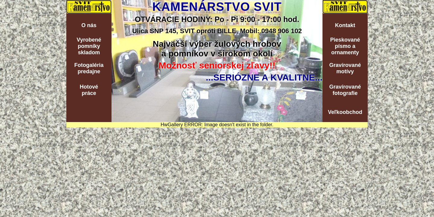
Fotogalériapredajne (88, 68)
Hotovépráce (89, 90)
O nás (88, 25)
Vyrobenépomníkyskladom (89, 46)
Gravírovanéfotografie (345, 90)
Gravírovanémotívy (345, 68)
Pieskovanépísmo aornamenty (345, 46)
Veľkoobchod (345, 112)
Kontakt (345, 25)
